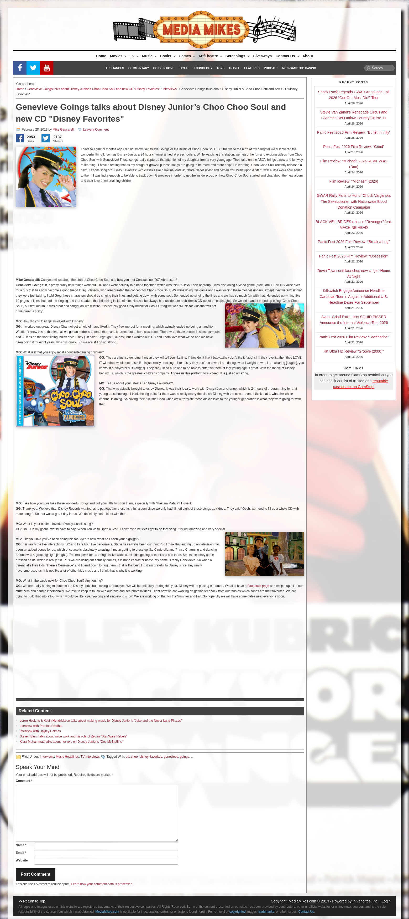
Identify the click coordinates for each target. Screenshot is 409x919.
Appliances (115, 68)
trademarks (266, 911)
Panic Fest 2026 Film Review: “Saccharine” (353, 337)
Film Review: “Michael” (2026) (353, 181)
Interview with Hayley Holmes (40, 731)
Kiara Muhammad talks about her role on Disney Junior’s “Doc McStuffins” (71, 742)
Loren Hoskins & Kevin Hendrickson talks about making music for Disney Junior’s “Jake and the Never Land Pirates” (101, 720)
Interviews (169, 89)
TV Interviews (90, 756)
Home (101, 56)
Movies (118, 56)
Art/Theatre (210, 56)
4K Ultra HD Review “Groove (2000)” (354, 351)
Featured (252, 68)
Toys (220, 68)
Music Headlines (67, 756)
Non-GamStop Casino (299, 68)
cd (127, 756)
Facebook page (258, 586)
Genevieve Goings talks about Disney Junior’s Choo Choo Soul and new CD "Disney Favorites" (93, 89)
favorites (156, 756)
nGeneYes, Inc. (366, 901)
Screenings (238, 56)
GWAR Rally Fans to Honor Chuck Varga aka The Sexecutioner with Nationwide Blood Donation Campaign (354, 201)
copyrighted (237, 911)
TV (135, 56)
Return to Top (34, 901)
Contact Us (288, 56)
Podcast (271, 68)
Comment (24, 781)
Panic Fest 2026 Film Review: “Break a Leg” (354, 242)
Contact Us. (306, 911)
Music (150, 56)
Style (183, 68)
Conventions (163, 68)
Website (22, 860)
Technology (202, 68)
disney (143, 756)
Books (168, 56)
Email (21, 853)
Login (386, 901)
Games (187, 56)
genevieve (171, 756)
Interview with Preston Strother (41, 726)
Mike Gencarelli (63, 129)
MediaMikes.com (302, 901)
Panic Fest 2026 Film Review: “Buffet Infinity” (353, 132)
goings (184, 756)
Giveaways (262, 56)
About (307, 56)
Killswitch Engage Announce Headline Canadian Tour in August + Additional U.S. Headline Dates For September (353, 296)
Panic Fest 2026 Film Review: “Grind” (353, 146)
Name (21, 845)
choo (134, 756)
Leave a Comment (96, 129)
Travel (234, 68)
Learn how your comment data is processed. (102, 884)
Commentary (138, 68)
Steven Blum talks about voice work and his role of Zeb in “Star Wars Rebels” (73, 736)
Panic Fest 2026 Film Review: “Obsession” (354, 256)
